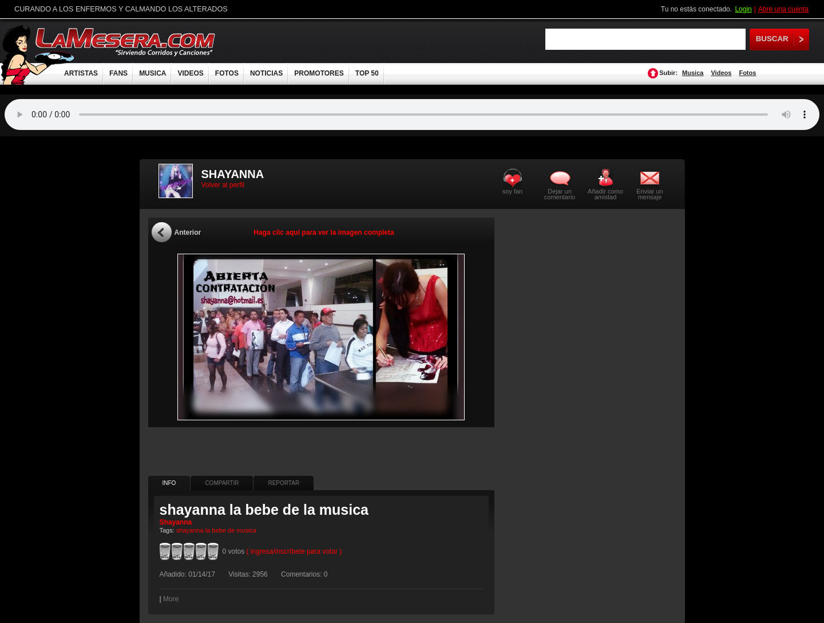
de (231, 530)
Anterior (188, 232)
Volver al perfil (222, 185)
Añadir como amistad (605, 194)
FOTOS (227, 73)
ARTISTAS (81, 73)
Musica (692, 72)
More (171, 599)
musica (246, 530)
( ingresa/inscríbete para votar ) (294, 551)
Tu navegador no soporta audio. (412, 114)
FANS (118, 73)
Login (743, 9)
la (208, 530)
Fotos (747, 72)
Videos (721, 72)
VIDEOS (190, 73)
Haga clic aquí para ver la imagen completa (323, 232)
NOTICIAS (266, 73)
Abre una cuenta (783, 9)
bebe (218, 530)
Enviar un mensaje (649, 194)
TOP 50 (367, 73)
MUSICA (152, 73)
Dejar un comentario (559, 194)
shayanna (190, 530)
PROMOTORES (318, 73)
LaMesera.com (126, 41)
